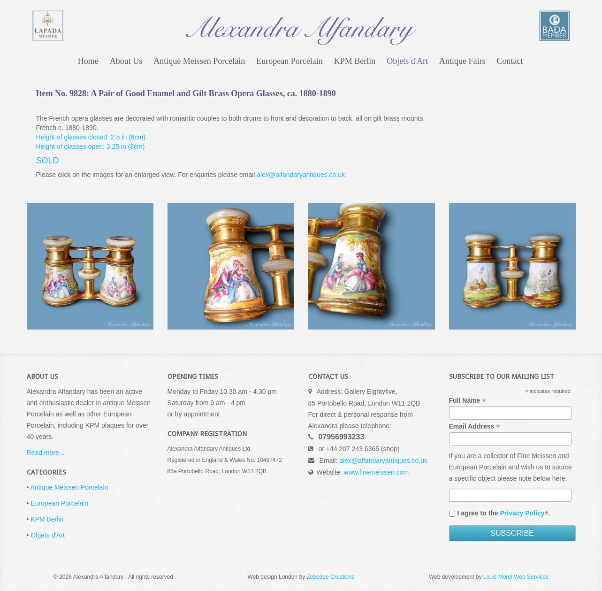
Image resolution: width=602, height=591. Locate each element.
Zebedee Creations (330, 577)
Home (88, 61)
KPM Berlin (355, 61)
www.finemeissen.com (376, 472)
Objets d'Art (407, 61)
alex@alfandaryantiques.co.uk (301, 174)
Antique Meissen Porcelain (199, 61)
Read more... (46, 452)
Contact (510, 61)
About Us (126, 61)
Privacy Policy (522, 513)
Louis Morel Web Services (516, 577)
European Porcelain (289, 61)
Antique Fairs (462, 61)
